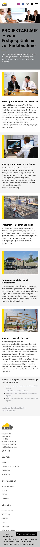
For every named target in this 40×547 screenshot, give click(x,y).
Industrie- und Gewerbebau (11, 466)
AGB (3, 522)
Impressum (5, 526)
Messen (4, 490)
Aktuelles (5, 518)
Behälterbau (6, 470)
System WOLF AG (7, 510)
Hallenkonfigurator (8, 486)
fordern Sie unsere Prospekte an (17, 391)
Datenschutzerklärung (9, 531)
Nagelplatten (6, 474)
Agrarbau (5, 462)
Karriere (4, 494)
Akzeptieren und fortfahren (26, 534)
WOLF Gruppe (6, 514)
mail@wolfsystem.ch (9, 447)
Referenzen (5, 498)
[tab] (27, 4)
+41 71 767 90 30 (10, 442)
